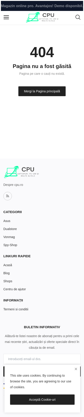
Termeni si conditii (15, 309)
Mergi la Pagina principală (42, 91)
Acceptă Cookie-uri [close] (42, 399)
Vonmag (9, 237)
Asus (6, 221)
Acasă (7, 265)
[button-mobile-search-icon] (78, 17)
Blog (6, 273)
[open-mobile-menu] (6, 17)
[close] (76, 369)
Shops (7, 281)
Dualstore (10, 229)
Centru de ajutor (14, 289)
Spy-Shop (10, 245)
